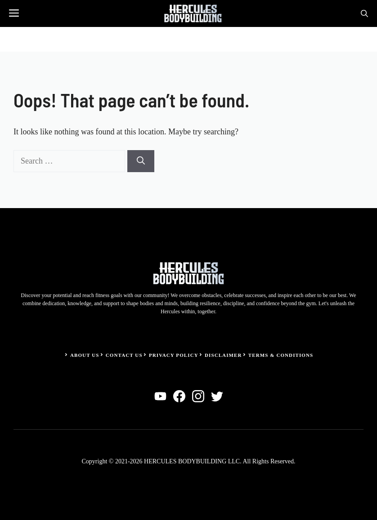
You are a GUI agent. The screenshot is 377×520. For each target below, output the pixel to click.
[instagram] (198, 396)
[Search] (140, 161)
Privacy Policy (173, 355)
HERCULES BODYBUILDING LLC (192, 461)
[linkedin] (160, 396)
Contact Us (124, 355)
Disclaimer (223, 355)
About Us (84, 355)
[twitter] (217, 396)
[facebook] (179, 396)
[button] (364, 13)
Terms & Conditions (281, 355)
